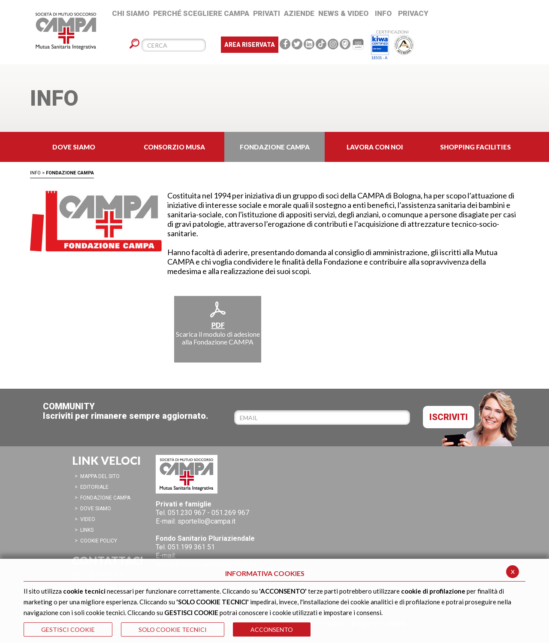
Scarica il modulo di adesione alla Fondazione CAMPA (218, 323)
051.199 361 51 (191, 547)
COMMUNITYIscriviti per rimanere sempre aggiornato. (125, 411)
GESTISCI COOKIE (68, 629)
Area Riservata (249, 44)
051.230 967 (186, 513)
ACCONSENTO (271, 629)
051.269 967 (230, 513)
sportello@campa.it (206, 521)
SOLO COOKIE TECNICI (173, 629)
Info (35, 173)
